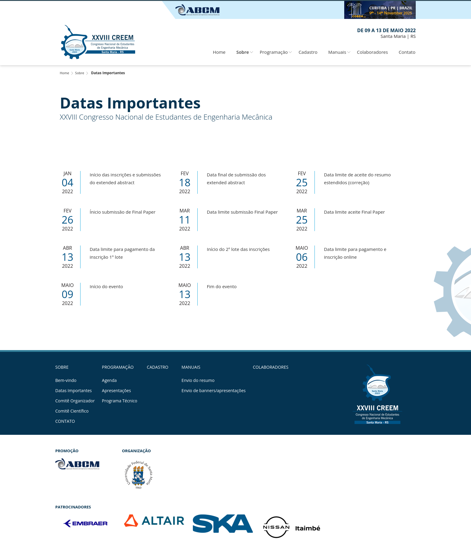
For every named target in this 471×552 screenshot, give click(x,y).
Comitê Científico (72, 411)
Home (219, 52)
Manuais (337, 52)
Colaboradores (372, 52)
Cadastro (308, 52)
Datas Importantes (73, 391)
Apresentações (116, 391)
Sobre (242, 52)
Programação (274, 52)
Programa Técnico (119, 401)
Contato (407, 52)
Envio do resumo (197, 380)
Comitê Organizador (75, 401)
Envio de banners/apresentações (213, 391)
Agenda (109, 380)
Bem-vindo (65, 380)
